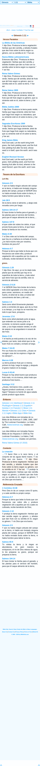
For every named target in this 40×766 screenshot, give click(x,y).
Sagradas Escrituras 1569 (13, 123)
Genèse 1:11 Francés (11, 408)
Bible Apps (17, 413)
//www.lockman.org (15, 425)
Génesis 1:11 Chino (18, 411)
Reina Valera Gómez (11, 73)
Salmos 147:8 (8, 222)
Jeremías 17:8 (8, 316)
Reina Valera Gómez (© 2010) (14, 443)
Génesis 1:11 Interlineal (12, 403)
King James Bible (10, 140)
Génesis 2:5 (7, 183)
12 (26, 469)
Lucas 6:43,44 (8, 372)
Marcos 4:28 (7, 360)
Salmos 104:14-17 (10, 210)
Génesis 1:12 (8, 511)
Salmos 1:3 (7, 302)
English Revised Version (13, 157)
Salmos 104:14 (8, 559)
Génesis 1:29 (8, 268)
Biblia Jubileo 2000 (10, 107)
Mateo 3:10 (7, 336)
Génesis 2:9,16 (8, 285)
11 (25, 459)
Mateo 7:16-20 (8, 348)
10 (4, 454)
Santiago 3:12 (8, 384)
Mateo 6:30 (7, 234)
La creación (7, 452)
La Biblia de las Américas (13, 43)
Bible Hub (28, 413)
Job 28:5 (6, 200)
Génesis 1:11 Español (22, 406)
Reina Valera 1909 (10, 90)
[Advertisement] (20, 586)
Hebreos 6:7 (7, 249)
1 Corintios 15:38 (9, 488)
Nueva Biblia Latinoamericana (15, 57)
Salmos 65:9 (7, 542)
